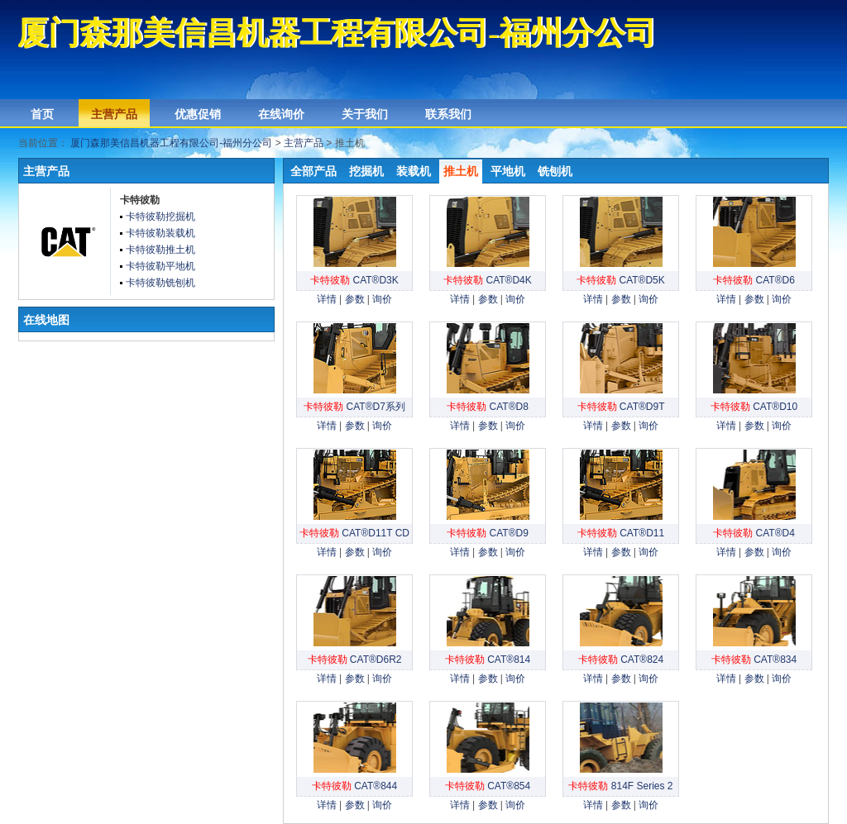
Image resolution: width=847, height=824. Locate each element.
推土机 (460, 171)
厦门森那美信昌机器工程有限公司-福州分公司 (171, 143)
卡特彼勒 (140, 200)
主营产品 (114, 114)
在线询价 (281, 114)
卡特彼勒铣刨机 (160, 282)
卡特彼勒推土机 (160, 249)
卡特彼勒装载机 (160, 233)
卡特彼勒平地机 (160, 266)
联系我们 (448, 114)
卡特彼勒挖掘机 (160, 216)
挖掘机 (366, 171)
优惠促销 (198, 114)
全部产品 (313, 171)
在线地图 (46, 319)
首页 (42, 114)
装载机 (413, 171)
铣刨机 (555, 171)
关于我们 (365, 114)
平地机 (507, 171)
